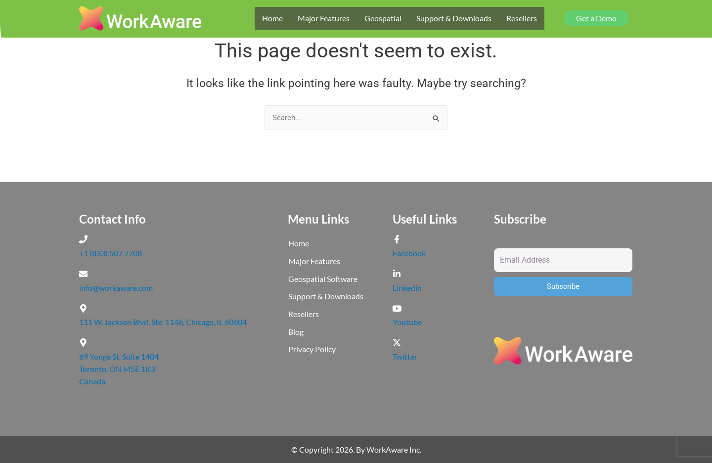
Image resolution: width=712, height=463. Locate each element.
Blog (296, 333)
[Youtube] (397, 308)
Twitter (405, 356)
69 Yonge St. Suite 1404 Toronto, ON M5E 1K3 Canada (119, 369)
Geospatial (382, 18)
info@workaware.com (116, 287)
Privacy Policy (312, 351)
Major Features (324, 18)
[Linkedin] (397, 274)
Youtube (407, 321)
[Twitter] (397, 342)
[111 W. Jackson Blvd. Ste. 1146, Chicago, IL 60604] (83, 308)
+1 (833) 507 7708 (110, 253)
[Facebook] (397, 239)
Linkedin (407, 287)
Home (272, 18)
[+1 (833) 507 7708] (83, 239)
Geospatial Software (322, 279)
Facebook (409, 253)
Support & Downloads (453, 18)
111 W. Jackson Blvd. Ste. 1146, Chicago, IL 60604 (163, 321)
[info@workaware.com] (83, 274)
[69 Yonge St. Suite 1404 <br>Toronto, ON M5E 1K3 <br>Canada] (83, 342)
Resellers (521, 18)
